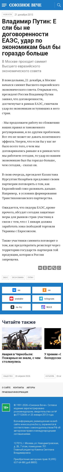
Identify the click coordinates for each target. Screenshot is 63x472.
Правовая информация (15, 392)
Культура (50, 376)
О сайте (6, 387)
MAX (46, 307)
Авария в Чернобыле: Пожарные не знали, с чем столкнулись (21, 357)
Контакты (18, 387)
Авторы (31, 387)
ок (47, 290)
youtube (16, 298)
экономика (18, 277)
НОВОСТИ (7, 14)
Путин (30, 277)
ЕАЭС (5, 277)
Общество (8, 376)
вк (16, 290)
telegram (46, 298)
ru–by (16, 307)
